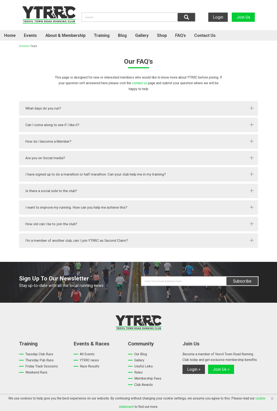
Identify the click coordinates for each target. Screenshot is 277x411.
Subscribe (242, 281)
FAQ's (180, 35)
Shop (162, 35)
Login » (193, 369)
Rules (138, 372)
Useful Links (143, 366)
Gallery (142, 35)
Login (218, 17)
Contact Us (205, 35)
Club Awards (143, 385)
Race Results (89, 366)
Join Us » (221, 369)
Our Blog (140, 354)
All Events (87, 354)
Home (10, 35)
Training (102, 35)
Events (30, 35)
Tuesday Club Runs (39, 354)
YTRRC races (89, 360)
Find (186, 17)
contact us (139, 83)
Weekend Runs (36, 372)
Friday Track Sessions (41, 366)
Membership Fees (147, 378)
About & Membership (65, 35)
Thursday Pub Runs (39, 360)
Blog (122, 35)
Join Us (243, 17)
